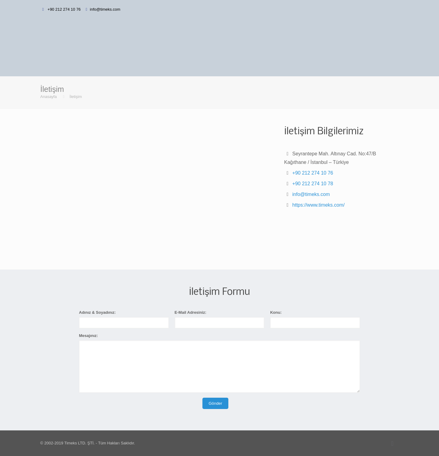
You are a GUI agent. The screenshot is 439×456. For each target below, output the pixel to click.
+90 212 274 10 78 (312, 183)
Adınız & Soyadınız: (97, 312)
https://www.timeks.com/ (318, 205)
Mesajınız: (88, 335)
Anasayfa (48, 96)
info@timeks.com (105, 9)
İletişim (76, 96)
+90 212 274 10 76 (63, 9)
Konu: (276, 312)
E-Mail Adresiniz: (190, 312)
